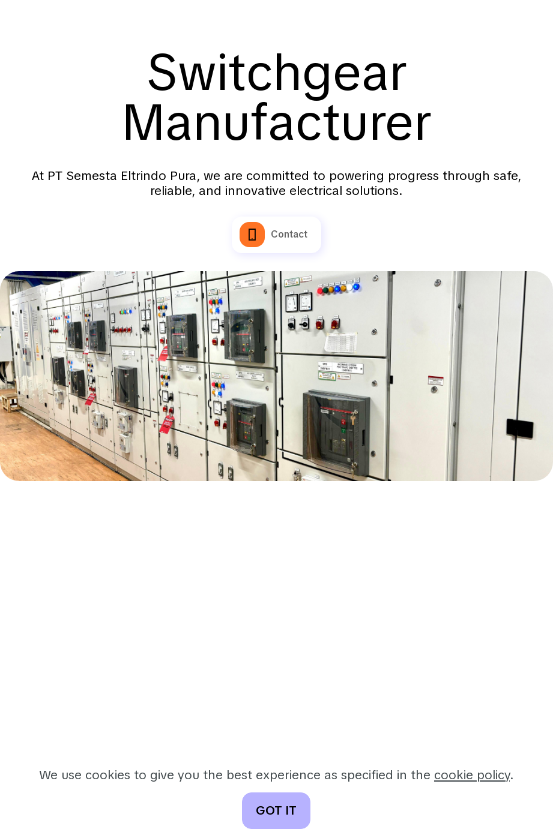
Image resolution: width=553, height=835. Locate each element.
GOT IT (276, 810)
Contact (273, 234)
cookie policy (472, 775)
